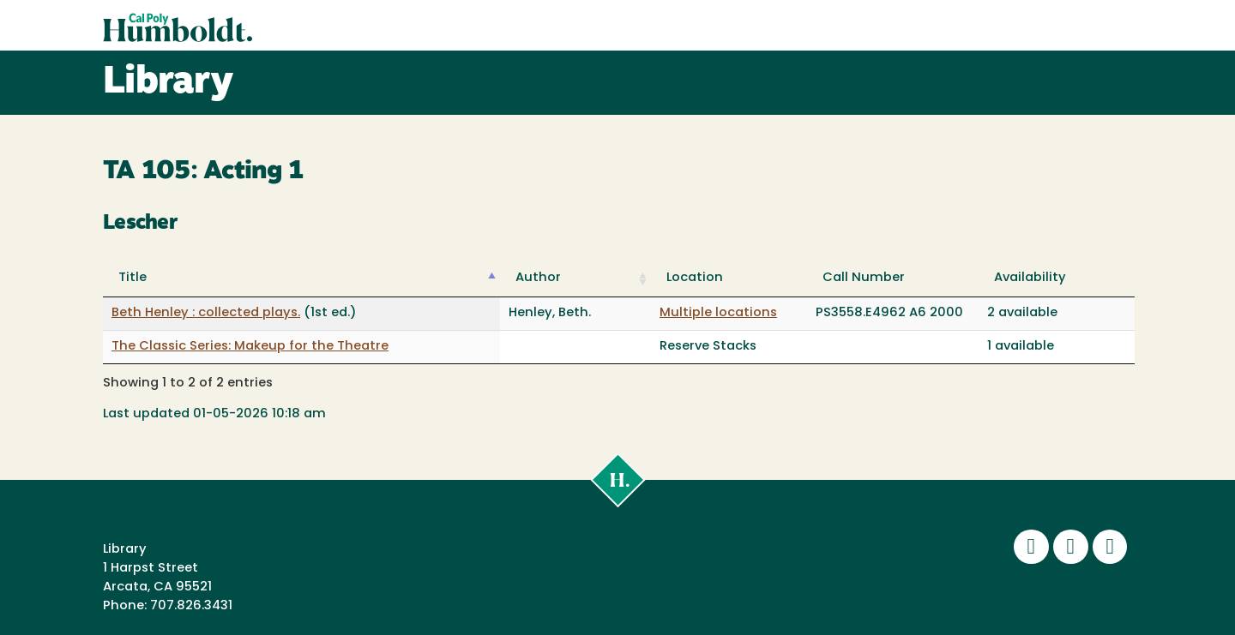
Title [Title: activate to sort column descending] (132, 278)
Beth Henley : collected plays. (205, 313)
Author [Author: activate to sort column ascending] (538, 278)
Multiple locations (718, 313)
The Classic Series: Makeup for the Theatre (250, 346)
